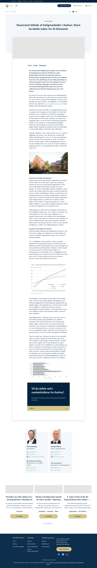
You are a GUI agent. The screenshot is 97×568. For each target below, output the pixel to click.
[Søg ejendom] (78, 5)
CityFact (29, 541)
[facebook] (73, 12)
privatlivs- (51, 562)
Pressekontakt (45, 546)
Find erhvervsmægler (18, 546)
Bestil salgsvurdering (64, 5)
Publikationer (45, 544)
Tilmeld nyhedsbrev (64, 549)
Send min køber (31, 544)
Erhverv (20, 1)
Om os (14, 541)
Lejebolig (30, 1)
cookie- (56, 562)
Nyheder (14, 11)
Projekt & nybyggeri (38, 1)
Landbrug (25, 1)
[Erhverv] (9, 5)
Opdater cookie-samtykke (48, 559)
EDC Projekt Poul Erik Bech (53, 104)
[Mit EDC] (88, 5)
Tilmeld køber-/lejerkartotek (32, 550)
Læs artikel (19, 516)
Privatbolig (14, 1)
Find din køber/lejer (32, 546)
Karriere (15, 544)
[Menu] (17, 5)
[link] (76, 12)
